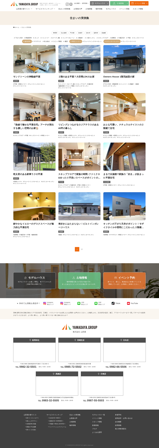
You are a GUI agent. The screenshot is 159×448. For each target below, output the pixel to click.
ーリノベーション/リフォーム (56, 427)
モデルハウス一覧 (98, 415)
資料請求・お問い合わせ (123, 418)
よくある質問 (97, 432)
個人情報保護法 (120, 429)
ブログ (94, 429)
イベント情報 (140, 3)
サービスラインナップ (44, 9)
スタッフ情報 (138, 9)
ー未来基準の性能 (30, 424)
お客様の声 (78, 9)
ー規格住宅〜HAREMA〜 (55, 421)
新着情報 (95, 425)
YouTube (134, 303)
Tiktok (117, 303)
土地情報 (120, 3)
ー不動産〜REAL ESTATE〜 (56, 424)
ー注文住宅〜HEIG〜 (54, 418)
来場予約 (118, 415)
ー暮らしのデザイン (31, 421)
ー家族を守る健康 (30, 427)
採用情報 (118, 425)
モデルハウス (100, 3)
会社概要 (118, 422)
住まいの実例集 (64, 9)
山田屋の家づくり (23, 9)
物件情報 (99, 9)
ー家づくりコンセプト (31, 418)
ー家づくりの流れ (30, 429)
